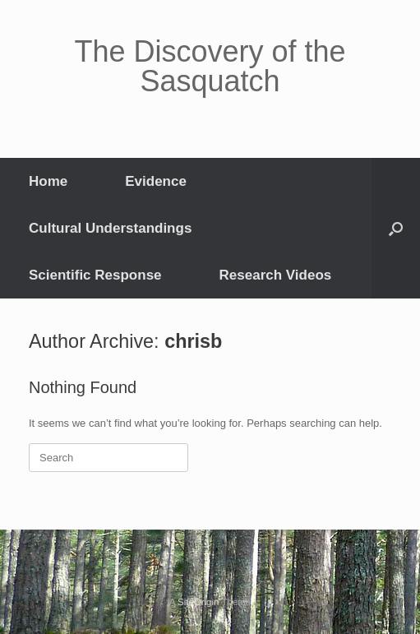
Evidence (156, 181)
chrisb (193, 341)
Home (48, 181)
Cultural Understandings (110, 228)
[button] (396, 228)
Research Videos (275, 275)
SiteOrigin (198, 602)
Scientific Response (95, 275)
